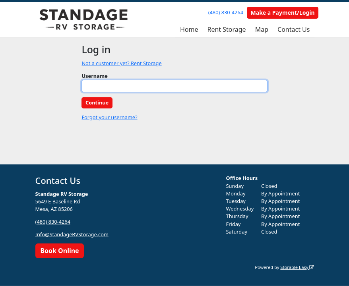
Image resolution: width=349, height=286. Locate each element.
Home (189, 29)
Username (94, 75)
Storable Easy (297, 267)
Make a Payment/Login (283, 12)
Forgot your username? (109, 117)
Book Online (59, 250)
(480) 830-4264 (225, 12)
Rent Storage (226, 29)
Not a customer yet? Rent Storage (121, 63)
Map (261, 29)
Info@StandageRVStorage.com (72, 234)
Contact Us (293, 29)
